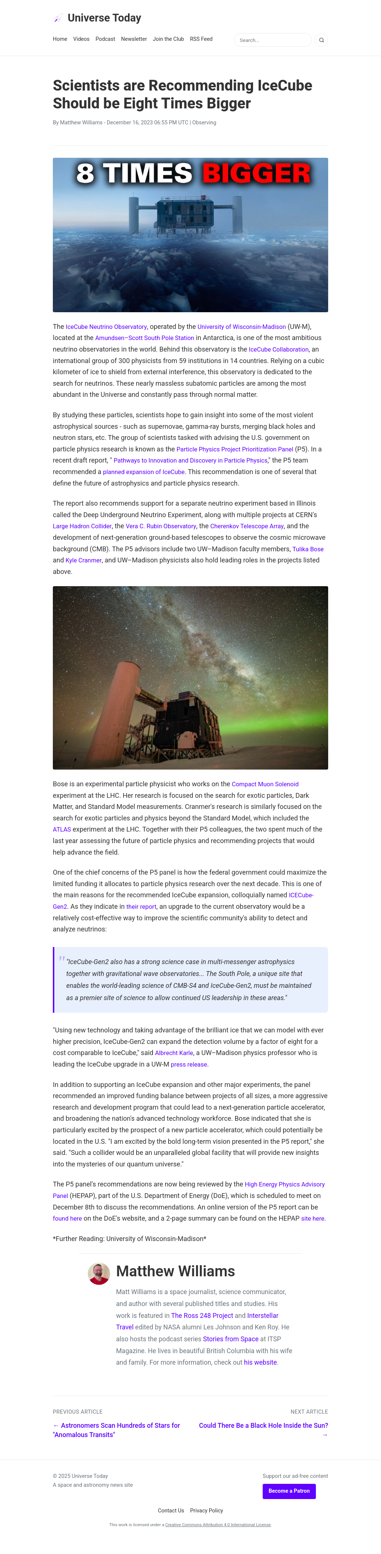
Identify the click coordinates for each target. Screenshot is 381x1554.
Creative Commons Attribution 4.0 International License (217, 1538)
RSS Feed (201, 41)
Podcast (105, 41)
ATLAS (63, 831)
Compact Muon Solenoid (268, 786)
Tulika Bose (309, 551)
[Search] (321, 42)
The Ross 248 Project (202, 1329)
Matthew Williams (81, 125)
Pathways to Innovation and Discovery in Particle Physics (203, 462)
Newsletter (134, 41)
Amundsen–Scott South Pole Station (149, 340)
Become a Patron (289, 1504)
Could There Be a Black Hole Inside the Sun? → (263, 1443)
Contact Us (171, 1524)
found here (90, 1220)
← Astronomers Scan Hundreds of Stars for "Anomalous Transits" (116, 1443)
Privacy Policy (206, 1524)
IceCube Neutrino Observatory (110, 328)
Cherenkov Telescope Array (262, 528)
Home (60, 41)
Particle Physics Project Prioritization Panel (240, 451)
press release (191, 1066)
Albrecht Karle (176, 1055)
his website (260, 1376)
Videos (81, 41)
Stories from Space (231, 1352)
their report (144, 908)
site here (66, 1231)
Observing (204, 125)
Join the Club (168, 41)
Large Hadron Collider (85, 528)
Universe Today (101, 19)
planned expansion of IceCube (164, 473)
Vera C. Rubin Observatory (169, 528)
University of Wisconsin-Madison (253, 328)
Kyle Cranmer (85, 562)
